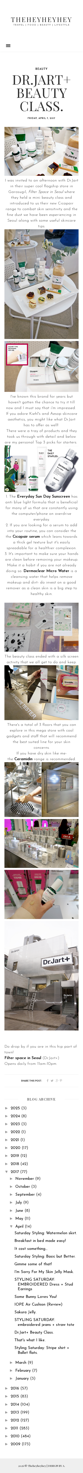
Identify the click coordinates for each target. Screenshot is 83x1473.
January (22, 1379)
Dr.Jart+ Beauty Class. (34, 1332)
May (20, 1219)
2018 (15, 1164)
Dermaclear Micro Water (46, 571)
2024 (16, 1116)
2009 (16, 1444)
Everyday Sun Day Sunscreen (43, 497)
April (20, 1227)
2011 (15, 1428)
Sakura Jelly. (25, 1312)
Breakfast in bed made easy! (40, 1241)
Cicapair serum (26, 537)
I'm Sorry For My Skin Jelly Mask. (44, 1272)
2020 (16, 1148)
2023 (16, 1124)
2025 (16, 1108)
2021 (15, 1140)
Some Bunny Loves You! (35, 1297)
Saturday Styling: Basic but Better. (44, 1256)
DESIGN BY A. (56, 1465)
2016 (15, 1388)
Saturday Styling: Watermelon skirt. (45, 1233)
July (19, 1203)
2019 (15, 1156)
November (25, 1179)
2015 (15, 1396)
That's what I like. (29, 1340)
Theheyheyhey (41, 19)
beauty (41, 69)
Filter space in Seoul (22, 1058)
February (23, 1371)
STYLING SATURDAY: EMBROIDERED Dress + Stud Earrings (43, 1284)
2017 (15, 1172)
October (23, 1187)
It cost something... (30, 1249)
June (20, 1211)
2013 (15, 1412)
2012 (15, 1420)
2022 (16, 1132)
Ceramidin (23, 759)
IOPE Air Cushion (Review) (38, 1305)
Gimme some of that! (33, 1264)
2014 (15, 1405)
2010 (16, 1436)
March (21, 1363)
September (25, 1195)
